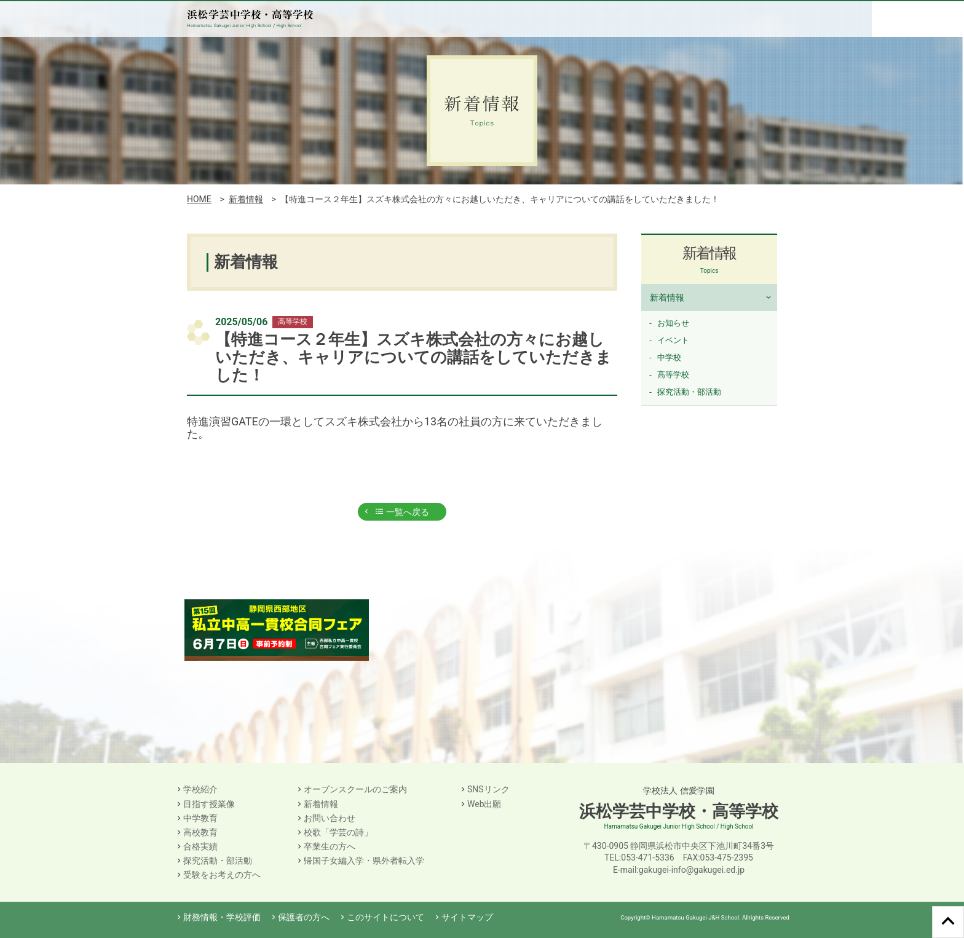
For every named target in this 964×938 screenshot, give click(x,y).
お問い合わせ (329, 818)
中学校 (669, 357)
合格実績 (200, 846)
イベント (673, 340)
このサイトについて (385, 917)
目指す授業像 (209, 804)
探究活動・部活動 (689, 391)
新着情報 (246, 199)
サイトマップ (467, 917)
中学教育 (200, 818)
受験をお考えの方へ (222, 875)
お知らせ (673, 323)
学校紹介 (200, 789)
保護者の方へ (304, 917)
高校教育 (200, 832)
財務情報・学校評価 (222, 917)
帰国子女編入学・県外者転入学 (364, 860)
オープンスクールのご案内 (355, 789)
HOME (199, 199)
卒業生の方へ (329, 846)
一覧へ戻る (402, 512)
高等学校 (673, 374)
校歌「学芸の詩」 (338, 832)
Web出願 (484, 804)
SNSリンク (488, 789)
